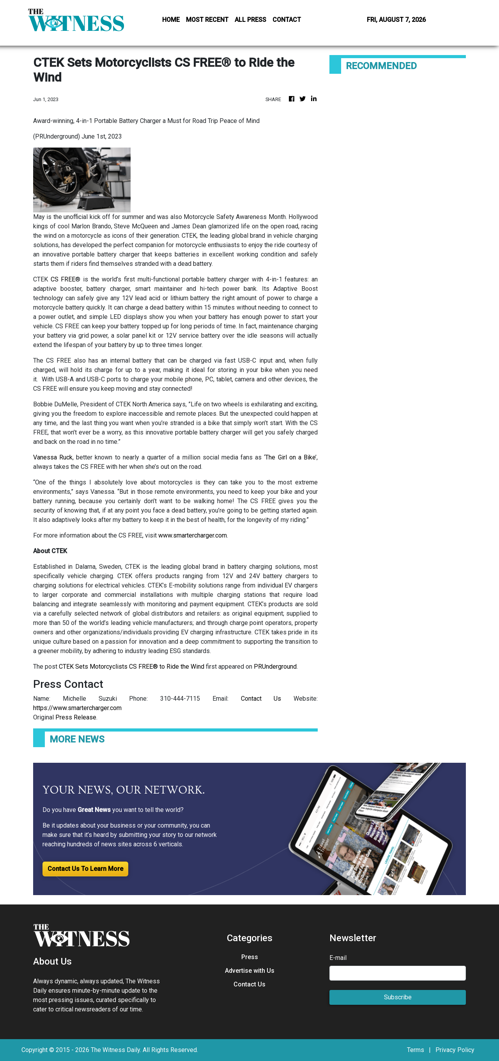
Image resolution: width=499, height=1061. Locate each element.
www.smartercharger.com (192, 535)
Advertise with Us (249, 970)
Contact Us (261, 698)
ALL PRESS (250, 19)
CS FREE (63, 279)
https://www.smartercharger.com (77, 708)
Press (249, 957)
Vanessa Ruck (53, 457)
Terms (415, 1050)
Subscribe (398, 997)
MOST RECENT (207, 19)
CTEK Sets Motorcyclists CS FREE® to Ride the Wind (131, 666)
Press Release (75, 717)
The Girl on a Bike (290, 457)
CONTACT (287, 19)
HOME (171, 19)
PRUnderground (275, 666)
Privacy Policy (454, 1050)
